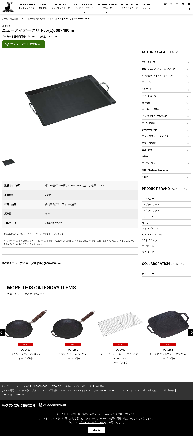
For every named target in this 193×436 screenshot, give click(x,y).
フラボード (148, 252)
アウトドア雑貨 (149, 143)
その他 (145, 176)
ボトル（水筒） (149, 123)
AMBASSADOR (40, 386)
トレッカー (148, 198)
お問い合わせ (168, 390)
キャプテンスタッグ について (15, 386)
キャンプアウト (150, 228)
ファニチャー (148, 82)
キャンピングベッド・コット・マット (158, 75)
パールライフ (22, 394)
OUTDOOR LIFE (129, 6)
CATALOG (56, 386)
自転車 (145, 156)
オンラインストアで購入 (25, 44)
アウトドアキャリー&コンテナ (155, 136)
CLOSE (96, 430)
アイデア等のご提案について (31, 390)
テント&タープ (148, 62)
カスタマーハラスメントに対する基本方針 (137, 390)
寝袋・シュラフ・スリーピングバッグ (158, 69)
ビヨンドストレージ (152, 234)
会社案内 (100, 386)
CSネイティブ (149, 240)
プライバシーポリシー (104, 390)
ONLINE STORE (26, 6)
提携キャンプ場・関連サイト (78, 386)
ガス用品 (146, 102)
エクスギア (148, 216)
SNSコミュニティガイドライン (75, 390)
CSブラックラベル (152, 204)
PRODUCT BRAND (84, 6)
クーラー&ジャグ (149, 129)
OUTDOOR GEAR (107, 6)
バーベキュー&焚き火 (151, 109)
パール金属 (7, 394)
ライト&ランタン (149, 96)
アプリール (148, 246)
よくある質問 (8, 390)
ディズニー (148, 273)
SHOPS (146, 6)
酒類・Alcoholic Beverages (155, 170)
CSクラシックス (151, 210)
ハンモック (147, 89)
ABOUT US (60, 6)
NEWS (43, 6)
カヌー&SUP (147, 150)
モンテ (145, 222)
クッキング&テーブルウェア (154, 116)
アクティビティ (149, 163)
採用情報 (53, 390)
